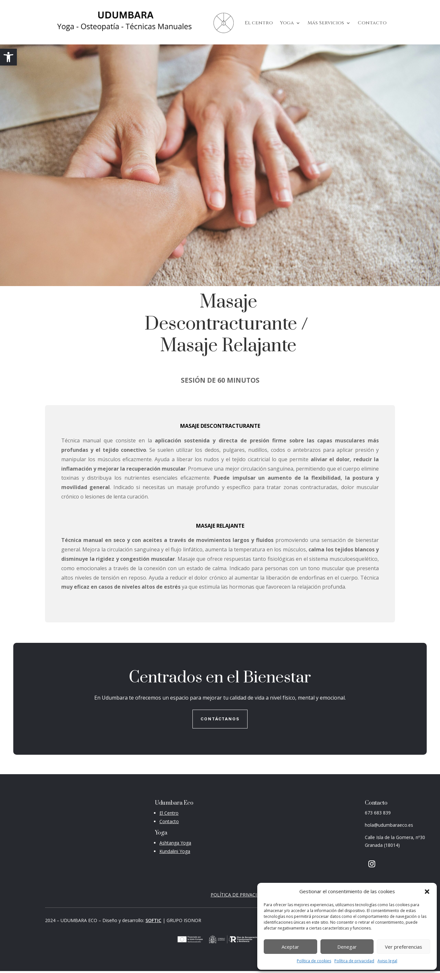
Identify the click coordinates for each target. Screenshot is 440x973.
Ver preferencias (403, 946)
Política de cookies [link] (314, 961)
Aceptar (290, 946)
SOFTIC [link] (153, 920)
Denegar (347, 946)
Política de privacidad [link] (354, 961)
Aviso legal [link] (387, 961)
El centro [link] (259, 22)
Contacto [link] (372, 22)
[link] (8, 57)
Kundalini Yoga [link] (174, 851)
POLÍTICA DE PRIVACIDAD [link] (239, 895)
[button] (427, 891)
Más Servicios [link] (325, 22)
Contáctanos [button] (220, 718)
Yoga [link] (287, 22)
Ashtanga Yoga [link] (175, 843)
